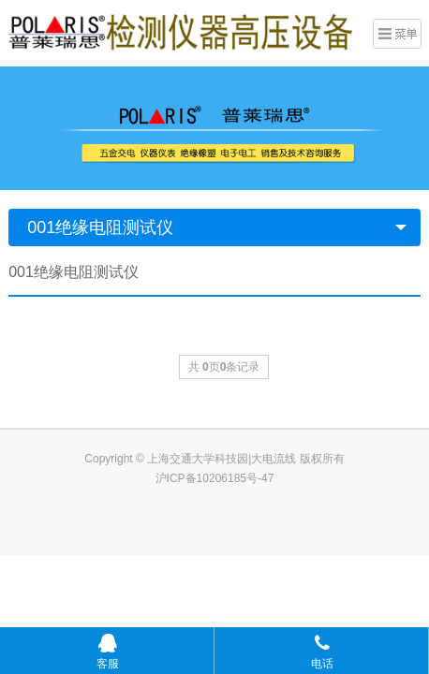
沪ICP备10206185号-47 (214, 478)
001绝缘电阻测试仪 (100, 227)
